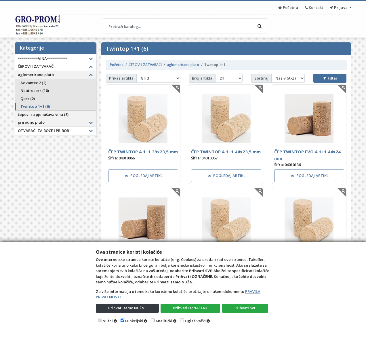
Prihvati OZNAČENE (190, 307)
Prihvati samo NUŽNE (127, 307)
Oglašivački (195, 320)
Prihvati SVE (245, 307)
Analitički (163, 320)
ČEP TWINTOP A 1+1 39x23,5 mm (143, 152)
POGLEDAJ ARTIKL (144, 175)
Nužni (107, 320)
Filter (330, 78)
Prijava (339, 7)
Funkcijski (134, 320)
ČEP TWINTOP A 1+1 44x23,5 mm (226, 152)
